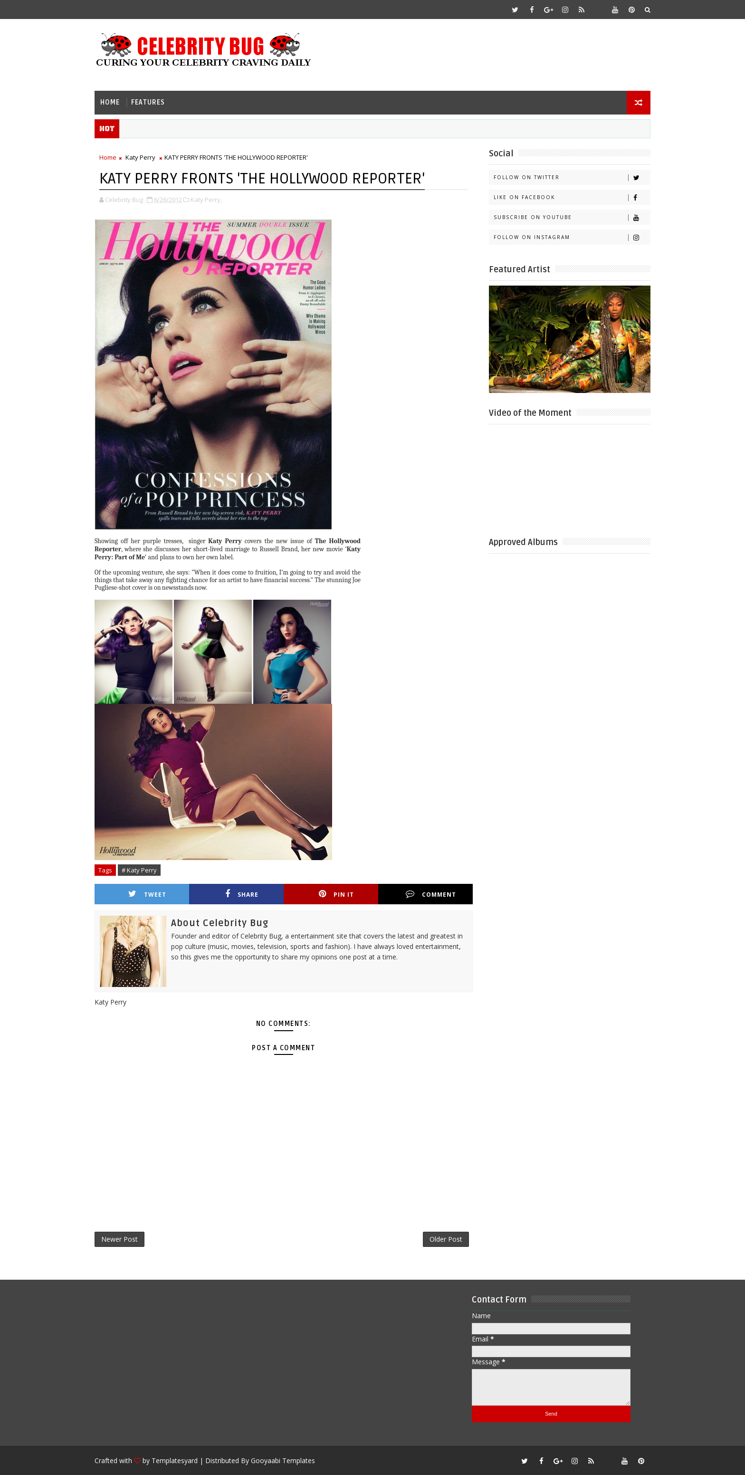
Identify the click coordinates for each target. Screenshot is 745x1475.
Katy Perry (140, 157)
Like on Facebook (572, 197)
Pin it (336, 894)
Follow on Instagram (572, 237)
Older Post (446, 1239)
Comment (431, 894)
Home (110, 102)
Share (241, 894)
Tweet (147, 894)
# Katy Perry (139, 870)
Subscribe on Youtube (572, 217)
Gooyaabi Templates (283, 1460)
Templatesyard (175, 1460)
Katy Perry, (206, 199)
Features (148, 102)
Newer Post (119, 1239)
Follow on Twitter (572, 177)
